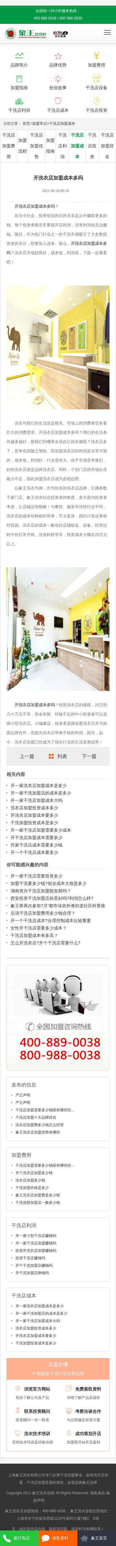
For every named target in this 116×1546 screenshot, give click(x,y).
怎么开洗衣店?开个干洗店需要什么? (45, 942)
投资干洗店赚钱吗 (30, 1258)
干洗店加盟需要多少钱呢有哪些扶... (44, 1110)
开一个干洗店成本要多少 (34, 852)
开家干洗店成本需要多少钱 (36, 845)
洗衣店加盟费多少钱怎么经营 (39, 1125)
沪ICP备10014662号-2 (64, 1500)
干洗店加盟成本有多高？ (34, 935)
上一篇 (26, 756)
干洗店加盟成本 (62, 123)
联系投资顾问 (37, 1411)
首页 (26, 123)
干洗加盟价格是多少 (32, 1188)
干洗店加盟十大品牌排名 (35, 1117)
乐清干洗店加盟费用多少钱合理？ (43, 913)
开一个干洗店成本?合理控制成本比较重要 (51, 920)
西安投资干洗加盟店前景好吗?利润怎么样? (52, 898)
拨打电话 (22, 1538)
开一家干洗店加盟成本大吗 (36, 800)
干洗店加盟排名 (107, 146)
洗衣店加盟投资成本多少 (34, 807)
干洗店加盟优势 (36, 146)
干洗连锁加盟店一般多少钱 (37, 1202)
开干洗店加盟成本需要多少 (36, 837)
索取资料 (60, 1538)
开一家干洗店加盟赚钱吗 (35, 1243)
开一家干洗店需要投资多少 (36, 875)
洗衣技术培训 (37, 1433)
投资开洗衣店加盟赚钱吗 (35, 1250)
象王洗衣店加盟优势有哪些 (37, 1132)
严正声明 (22, 1095)
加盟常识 (39, 123)
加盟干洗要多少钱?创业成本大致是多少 (49, 883)
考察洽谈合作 (88, 1411)
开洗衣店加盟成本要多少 (34, 815)
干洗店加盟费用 (8, 146)
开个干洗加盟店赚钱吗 (34, 1265)
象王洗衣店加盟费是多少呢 (37, 1195)
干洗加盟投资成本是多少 (34, 822)
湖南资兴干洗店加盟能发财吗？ (41, 890)
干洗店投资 (92, 146)
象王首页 (99, 1538)
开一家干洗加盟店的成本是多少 (41, 792)
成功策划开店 (88, 1433)
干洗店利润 (62, 146)
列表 (62, 756)
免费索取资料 (88, 1389)
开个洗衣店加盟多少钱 (34, 1173)
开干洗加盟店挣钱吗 (32, 1273)
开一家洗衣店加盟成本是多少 (39, 785)
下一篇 (89, 756)
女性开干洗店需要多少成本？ (39, 927)
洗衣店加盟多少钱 (30, 1180)
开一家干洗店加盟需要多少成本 (41, 830)
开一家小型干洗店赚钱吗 (35, 1236)
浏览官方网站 (37, 1389)
